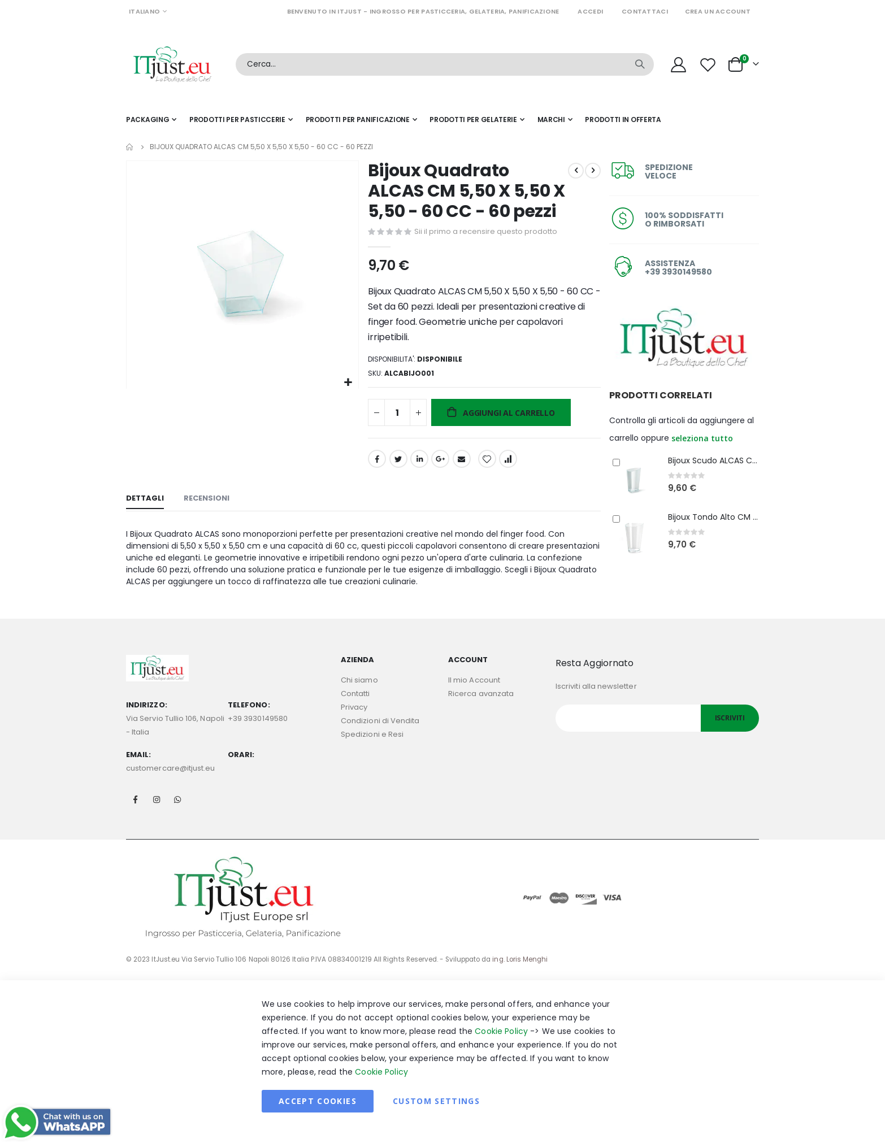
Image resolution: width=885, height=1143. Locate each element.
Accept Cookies (318, 1114)
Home (130, 147)
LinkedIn (418, 463)
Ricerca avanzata (481, 707)
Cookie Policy (501, 1044)
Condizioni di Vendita (380, 734)
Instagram (156, 813)
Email (460, 463)
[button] (347, 381)
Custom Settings (436, 1114)
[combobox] (445, 64)
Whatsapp (177, 813)
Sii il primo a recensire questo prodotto (484, 232)
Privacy (354, 720)
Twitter (397, 463)
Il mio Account (474, 693)
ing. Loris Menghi (520, 972)
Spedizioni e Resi (372, 747)
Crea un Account (717, 11)
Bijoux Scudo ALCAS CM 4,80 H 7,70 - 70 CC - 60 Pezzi (713, 460)
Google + (439, 463)
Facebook (376, 463)
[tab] (145, 504)
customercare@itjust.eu (170, 781)
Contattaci (645, 11)
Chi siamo (359, 693)
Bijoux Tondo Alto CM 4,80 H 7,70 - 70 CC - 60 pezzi (713, 517)
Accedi (590, 11)
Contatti (355, 707)
